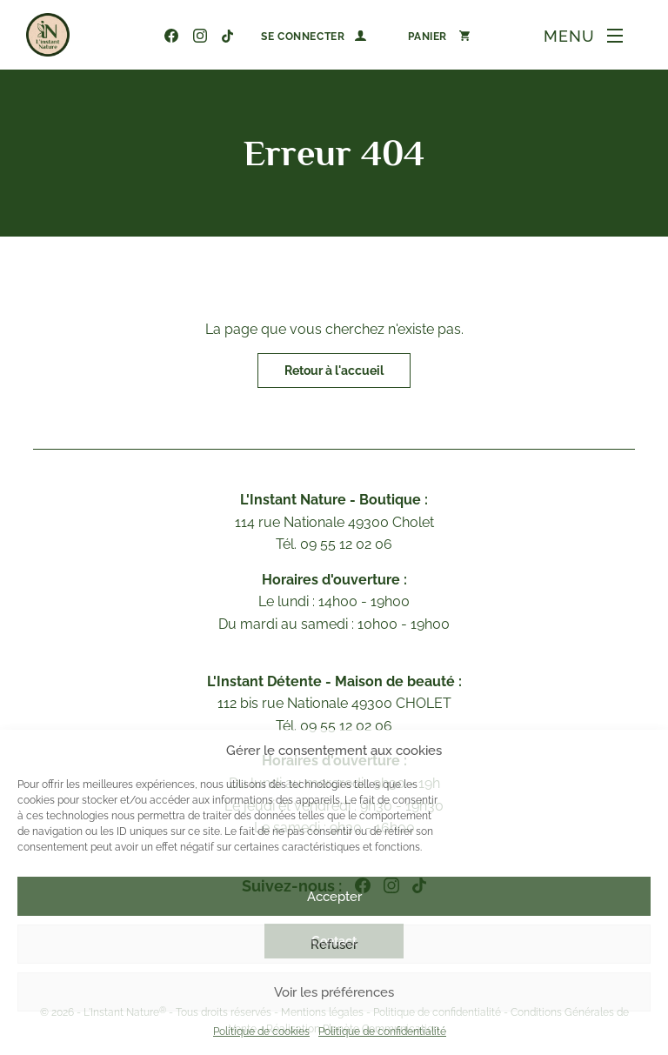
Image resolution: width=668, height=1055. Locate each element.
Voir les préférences (334, 992)
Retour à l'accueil (334, 370)
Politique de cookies (261, 1031)
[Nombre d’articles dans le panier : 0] (439, 35)
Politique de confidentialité (382, 1031)
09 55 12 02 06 (144, 35)
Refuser (334, 944)
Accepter (334, 897)
